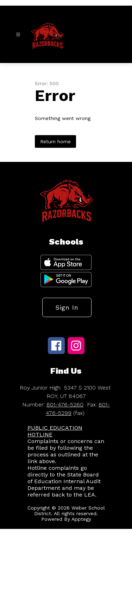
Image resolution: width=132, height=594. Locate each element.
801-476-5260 (64, 404)
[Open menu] (18, 35)
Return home (55, 141)
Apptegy (81, 519)
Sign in (66, 307)
